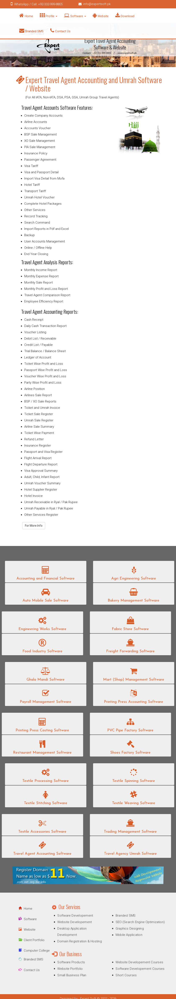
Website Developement (78, 925)
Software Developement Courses (136, 966)
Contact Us (60, 31)
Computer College (31, 950)
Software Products (75, 961)
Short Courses (123, 972)
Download (124, 15)
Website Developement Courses (135, 961)
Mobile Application (126, 936)
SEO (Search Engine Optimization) (136, 925)
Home (26, 15)
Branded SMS (31, 31)
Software (75, 15)
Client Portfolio (28, 940)
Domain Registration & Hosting (82, 942)
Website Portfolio (74, 966)
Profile (48, 15)
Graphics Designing (127, 930)
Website (101, 15)
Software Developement (78, 919)
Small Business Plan (75, 972)
